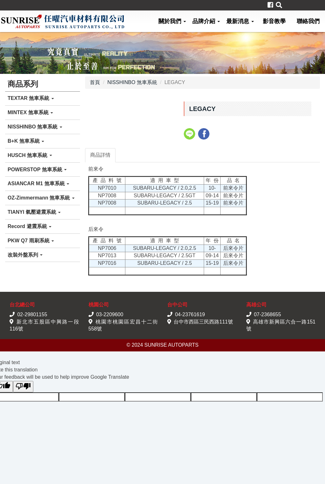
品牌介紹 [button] (206, 21)
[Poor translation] (23, 387)
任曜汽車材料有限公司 (62, 21)
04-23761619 (190, 314)
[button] (279, 5)
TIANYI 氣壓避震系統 (34, 212)
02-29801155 (32, 314)
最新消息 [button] (240, 21)
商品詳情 (100, 155)
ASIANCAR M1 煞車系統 (38, 183)
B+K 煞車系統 (26, 141)
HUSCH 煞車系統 (30, 155)
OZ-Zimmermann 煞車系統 (41, 197)
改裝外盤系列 (25, 255)
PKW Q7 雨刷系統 (31, 240)
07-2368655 (267, 314)
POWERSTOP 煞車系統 (37, 169)
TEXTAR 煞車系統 (31, 98)
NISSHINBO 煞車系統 (35, 126)
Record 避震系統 (29, 226)
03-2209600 (109, 314)
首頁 (95, 82)
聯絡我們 (308, 21)
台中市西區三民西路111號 (203, 321)
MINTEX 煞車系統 (30, 112)
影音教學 (274, 21)
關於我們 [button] (172, 21)
